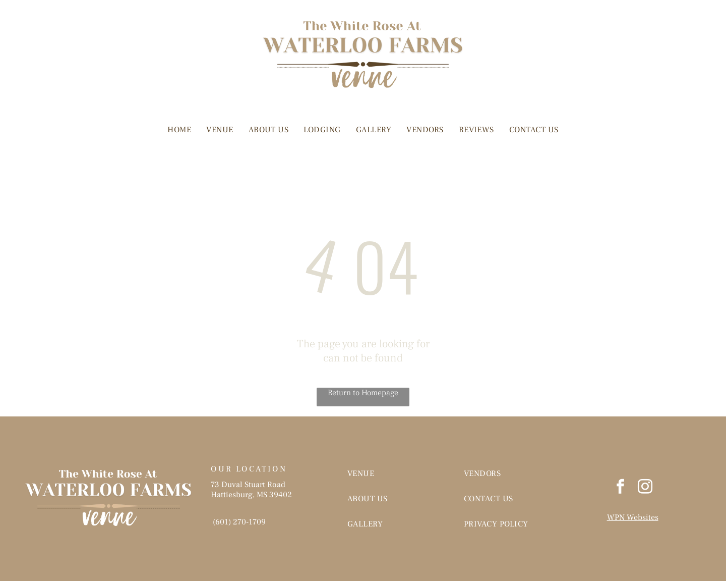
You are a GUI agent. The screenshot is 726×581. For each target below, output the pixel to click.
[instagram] (645, 488)
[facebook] (620, 488)
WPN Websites (632, 517)
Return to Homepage (363, 393)
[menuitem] (179, 129)
